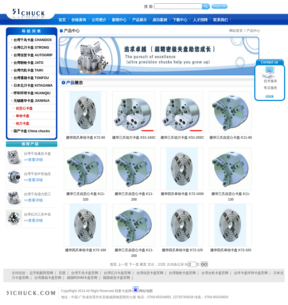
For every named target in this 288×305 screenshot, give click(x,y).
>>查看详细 (33, 160)
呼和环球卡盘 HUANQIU (32, 93)
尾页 (143, 264)
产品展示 (139, 20)
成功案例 (159, 20)
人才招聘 (200, 20)
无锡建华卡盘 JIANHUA (32, 101)
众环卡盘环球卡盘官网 (251, 273)
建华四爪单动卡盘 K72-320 (230, 250)
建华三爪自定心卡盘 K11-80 (231, 138)
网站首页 (236, 31)
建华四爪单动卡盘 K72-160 (85, 250)
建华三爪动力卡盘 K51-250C (182, 138)
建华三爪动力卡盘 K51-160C (134, 138)
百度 (62, 273)
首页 (62, 20)
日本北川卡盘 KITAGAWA (33, 86)
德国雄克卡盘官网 (116, 278)
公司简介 (99, 20)
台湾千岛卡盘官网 (84, 273)
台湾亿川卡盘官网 (117, 273)
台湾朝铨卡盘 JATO (28, 63)
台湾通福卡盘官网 (47, 278)
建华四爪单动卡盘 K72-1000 (182, 194)
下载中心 (180, 20)
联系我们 (220, 20)
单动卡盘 (22, 116)
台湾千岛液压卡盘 (37, 154)
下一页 (134, 264)
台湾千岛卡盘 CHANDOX (33, 40)
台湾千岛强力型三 (37, 194)
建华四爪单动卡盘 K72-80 (85, 138)
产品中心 (253, 31)
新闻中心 (119, 20)
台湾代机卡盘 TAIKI (28, 70)
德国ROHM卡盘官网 (82, 278)
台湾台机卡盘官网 (214, 273)
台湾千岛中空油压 (37, 174)
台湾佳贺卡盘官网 (149, 273)
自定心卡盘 (24, 108)
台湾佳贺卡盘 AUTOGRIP (33, 55)
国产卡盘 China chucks (32, 131)
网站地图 (146, 291)
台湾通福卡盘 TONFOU (31, 78)
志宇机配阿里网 (41, 273)
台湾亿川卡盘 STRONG (31, 48)
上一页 (123, 264)
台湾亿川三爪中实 (37, 214)
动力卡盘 (22, 123)
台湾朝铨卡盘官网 (182, 273)
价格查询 (78, 20)
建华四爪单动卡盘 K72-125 (182, 250)
